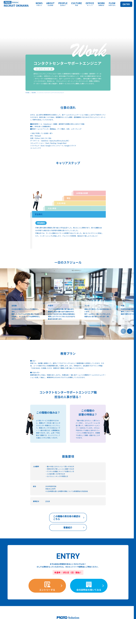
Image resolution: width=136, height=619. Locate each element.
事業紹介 (87, 517)
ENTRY (126, 4)
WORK (34, 93)
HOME (28, 93)
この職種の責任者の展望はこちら (47, 518)
